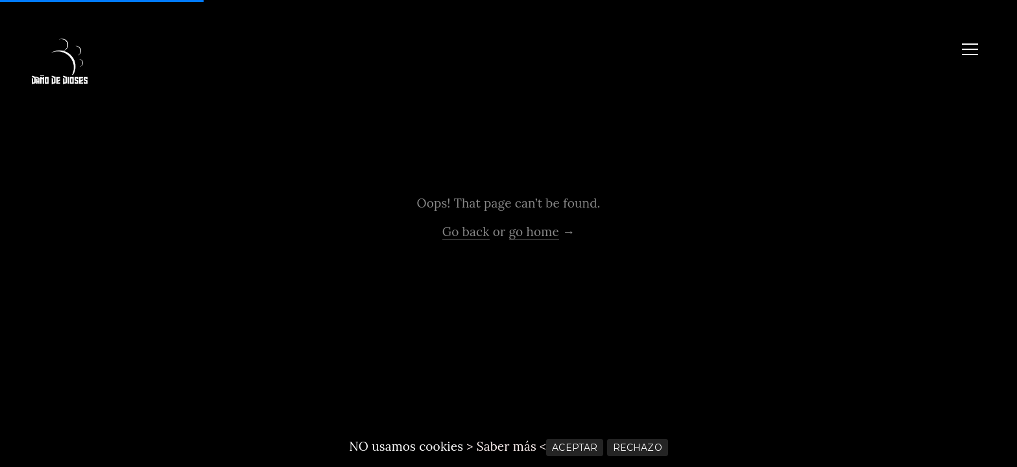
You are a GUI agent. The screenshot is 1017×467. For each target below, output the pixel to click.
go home (534, 231)
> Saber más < (506, 446)
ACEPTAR (574, 447)
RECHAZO (637, 447)
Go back (466, 231)
